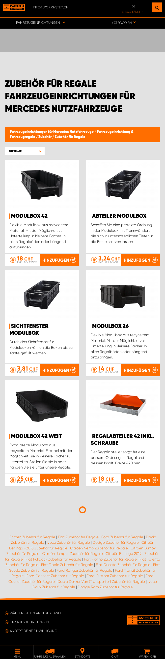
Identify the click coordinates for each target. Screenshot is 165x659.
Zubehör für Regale (70, 137)
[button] (25, 151)
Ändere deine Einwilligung (33, 631)
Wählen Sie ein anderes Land (35, 613)
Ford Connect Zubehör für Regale (55, 576)
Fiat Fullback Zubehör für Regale (53, 559)
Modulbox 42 (29, 216)
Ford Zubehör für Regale (122, 537)
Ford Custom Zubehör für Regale (115, 576)
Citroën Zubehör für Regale (32, 537)
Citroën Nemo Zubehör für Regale (99, 548)
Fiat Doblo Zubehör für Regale (67, 565)
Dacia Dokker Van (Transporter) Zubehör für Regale (101, 581)
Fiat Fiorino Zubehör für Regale (110, 559)
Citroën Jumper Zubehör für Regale (72, 553)
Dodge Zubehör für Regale (116, 542)
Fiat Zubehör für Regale (78, 537)
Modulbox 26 (110, 326)
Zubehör (45, 137)
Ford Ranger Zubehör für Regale (84, 570)
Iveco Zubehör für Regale (68, 542)
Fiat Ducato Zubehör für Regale (123, 565)
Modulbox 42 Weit (36, 436)
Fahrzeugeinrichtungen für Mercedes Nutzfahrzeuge (52, 132)
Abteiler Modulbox (119, 216)
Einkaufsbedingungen (29, 622)
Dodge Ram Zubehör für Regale (105, 587)
